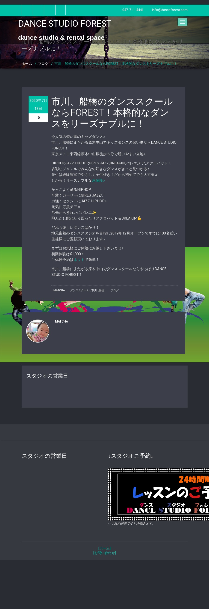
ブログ (43, 64)
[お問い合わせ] (104, 553)
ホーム (27, 64)
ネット (79, 259)
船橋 (101, 290)
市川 (94, 290)
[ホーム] (104, 548)
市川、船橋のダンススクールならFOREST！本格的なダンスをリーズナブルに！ (115, 64)
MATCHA (59, 290)
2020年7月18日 (38, 104)
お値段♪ (98, 180)
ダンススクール (79, 290)
